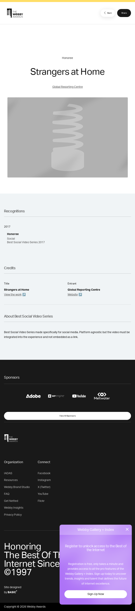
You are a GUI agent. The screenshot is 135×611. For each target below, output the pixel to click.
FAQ (6, 494)
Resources (11, 480)
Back (107, 13)
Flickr (41, 501)
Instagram (44, 480)
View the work (12, 294)
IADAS (8, 473)
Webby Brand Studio (17, 487)
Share (124, 13)
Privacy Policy (13, 514)
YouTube (43, 494)
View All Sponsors (67, 416)
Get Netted (11, 501)
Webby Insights (13, 507)
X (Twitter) (44, 487)
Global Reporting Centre (67, 87)
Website (73, 294)
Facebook (44, 473)
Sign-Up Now (95, 594)
